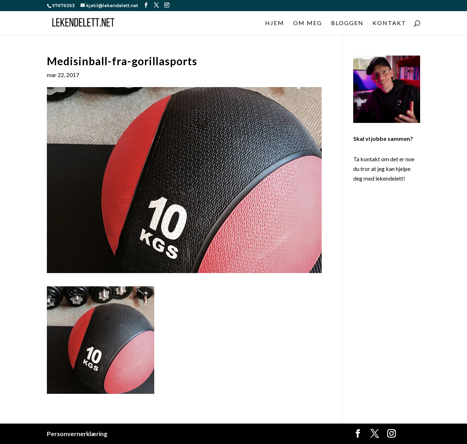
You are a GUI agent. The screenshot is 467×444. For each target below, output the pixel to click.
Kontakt (389, 23)
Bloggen (347, 23)
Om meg (307, 23)
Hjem (274, 23)
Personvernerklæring (77, 434)
